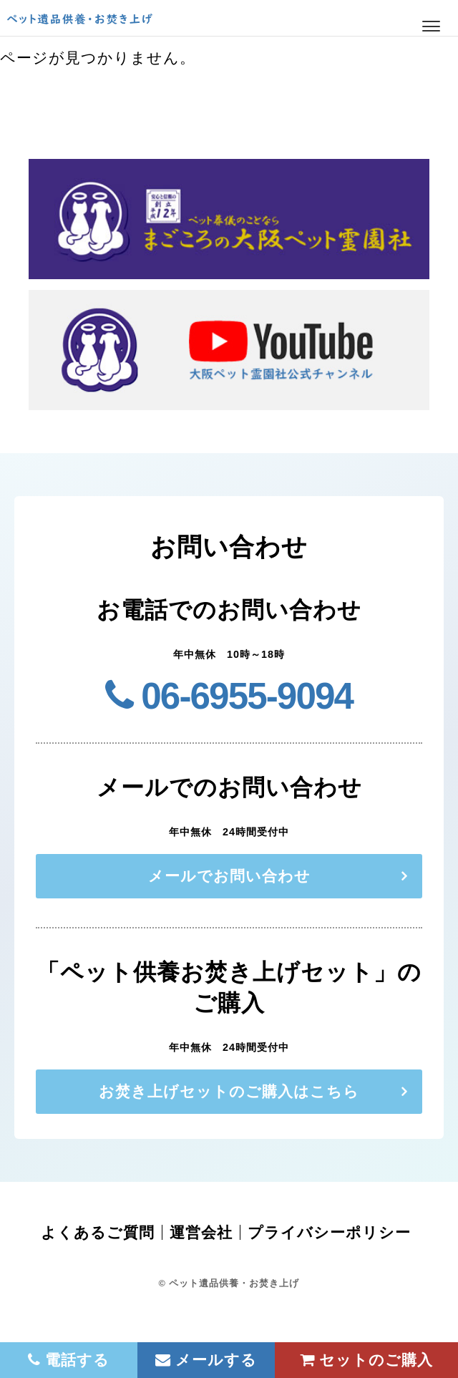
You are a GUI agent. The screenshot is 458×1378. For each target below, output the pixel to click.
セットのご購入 (367, 1360)
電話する (69, 1360)
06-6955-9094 (229, 696)
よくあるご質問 (98, 1232)
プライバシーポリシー (329, 1232)
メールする (206, 1360)
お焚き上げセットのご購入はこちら (229, 1091)
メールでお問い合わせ (229, 876)
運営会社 (201, 1232)
